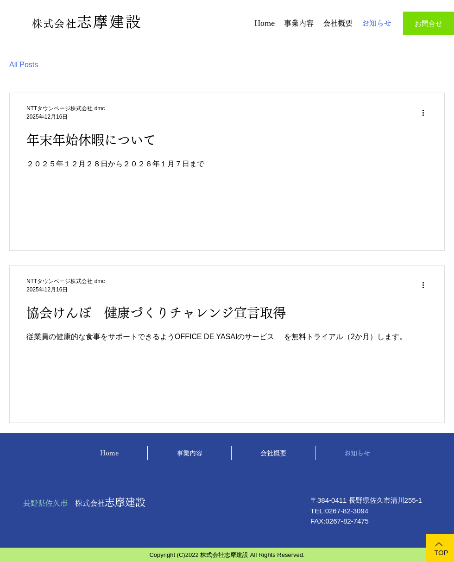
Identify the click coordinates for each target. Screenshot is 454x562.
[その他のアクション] (426, 112)
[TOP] (440, 548)
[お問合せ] (428, 23)
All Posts (23, 65)
